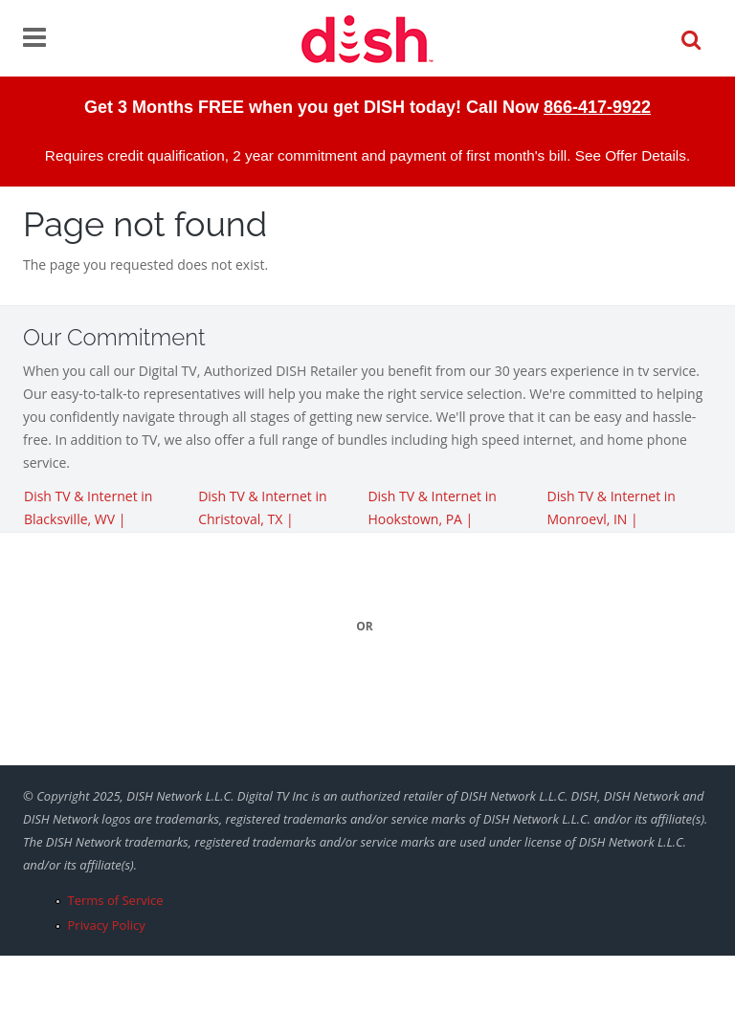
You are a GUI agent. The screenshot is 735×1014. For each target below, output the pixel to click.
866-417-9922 (597, 107)
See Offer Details (630, 155)
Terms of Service (116, 900)
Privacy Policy (106, 925)
